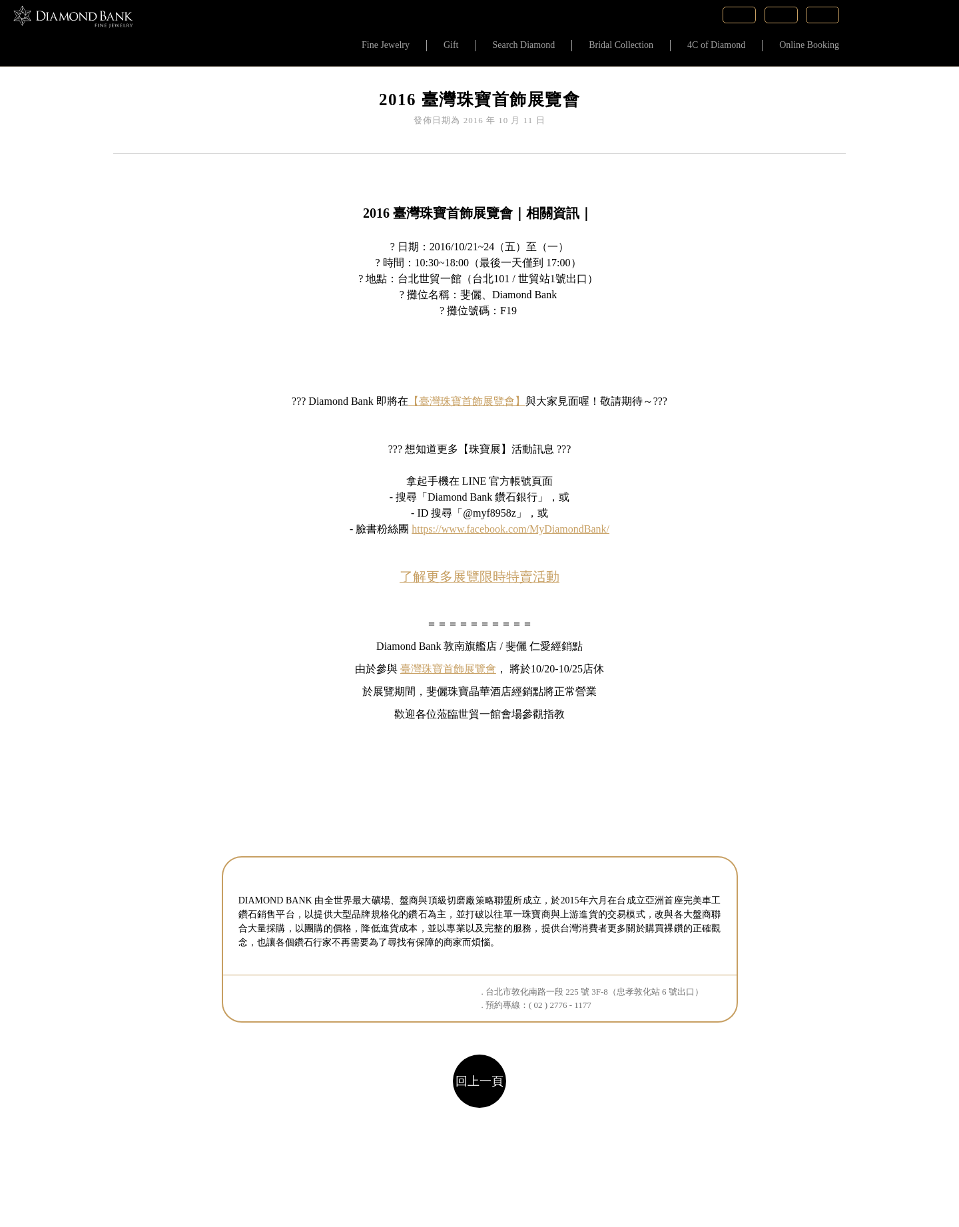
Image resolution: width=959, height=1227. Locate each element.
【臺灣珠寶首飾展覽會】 (466, 401)
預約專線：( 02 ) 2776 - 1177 (538, 1005)
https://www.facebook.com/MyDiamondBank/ (510, 529)
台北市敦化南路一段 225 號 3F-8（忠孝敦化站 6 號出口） (594, 992)
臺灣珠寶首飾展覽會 (448, 668)
